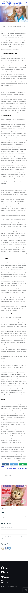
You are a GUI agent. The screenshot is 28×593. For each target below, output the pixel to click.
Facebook (6, 568)
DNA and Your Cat (8, 467)
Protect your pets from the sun (16, 468)
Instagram (5, 582)
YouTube (5, 573)
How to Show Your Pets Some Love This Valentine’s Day (13, 537)
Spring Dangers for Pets (7, 527)
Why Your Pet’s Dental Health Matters (10, 532)
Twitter (5, 577)
